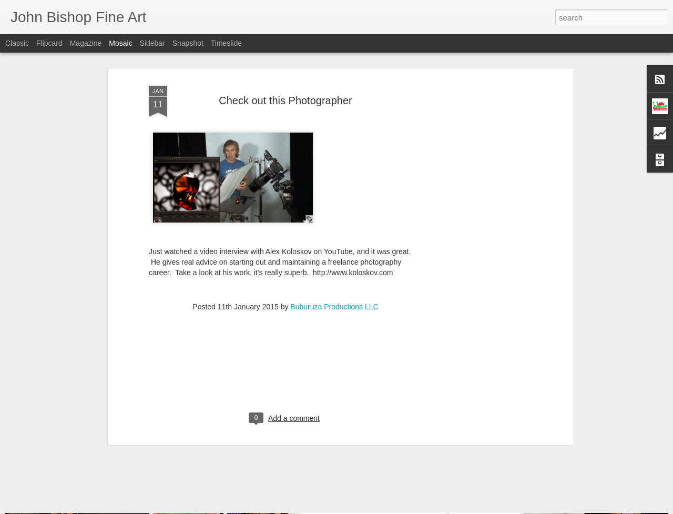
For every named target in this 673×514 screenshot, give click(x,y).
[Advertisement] (480, 229)
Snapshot (187, 43)
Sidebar (152, 43)
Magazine (86, 43)
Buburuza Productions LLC (334, 290)
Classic (17, 43)
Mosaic (120, 43)
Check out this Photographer (285, 83)
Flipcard (49, 43)
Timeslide (226, 43)
